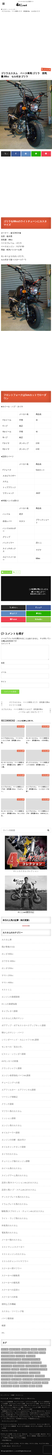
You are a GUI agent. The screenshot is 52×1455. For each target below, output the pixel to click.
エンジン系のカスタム (12, 1125)
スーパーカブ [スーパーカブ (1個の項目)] (23, 1363)
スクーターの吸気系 (11, 1282)
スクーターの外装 (10, 1297)
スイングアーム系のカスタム (15, 1175)
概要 (4, 1325)
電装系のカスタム (10, 1232)
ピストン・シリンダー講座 (14, 1054)
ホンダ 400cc (7, 954)
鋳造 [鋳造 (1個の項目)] (31, 1386)
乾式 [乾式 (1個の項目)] (4, 1383)
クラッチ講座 (8, 1104)
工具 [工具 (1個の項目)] (45, 1383)
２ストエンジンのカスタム (14, 1254)
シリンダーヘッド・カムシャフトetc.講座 (20, 1039)
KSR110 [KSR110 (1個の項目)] (25, 1349)
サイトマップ (17, 1446)
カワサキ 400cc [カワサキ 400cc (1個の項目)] (8, 1356)
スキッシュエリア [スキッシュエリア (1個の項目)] (9, 1363)
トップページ (5, 1395)
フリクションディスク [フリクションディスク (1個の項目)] (37, 1369)
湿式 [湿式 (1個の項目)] (16, 1386)
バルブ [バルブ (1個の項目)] (15, 1369)
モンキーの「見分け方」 (13, 1047)
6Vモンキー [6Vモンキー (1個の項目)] (15, 1349)
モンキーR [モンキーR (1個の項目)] (27, 1379)
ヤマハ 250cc (7, 975)
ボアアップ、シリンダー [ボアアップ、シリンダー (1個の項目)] (24, 1376)
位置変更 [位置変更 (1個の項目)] (13, 1383)
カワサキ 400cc (8, 961)
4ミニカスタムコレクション (26, 871)
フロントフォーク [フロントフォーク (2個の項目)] (9, 1373)
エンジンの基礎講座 (11, 996)
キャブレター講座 (10, 1011)
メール (3, 672)
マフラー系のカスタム (12, 1111)
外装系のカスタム (10, 1225)
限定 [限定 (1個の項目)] (39, 1386)
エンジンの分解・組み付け (14, 1139)
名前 (3, 663)
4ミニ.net (15, 1451)
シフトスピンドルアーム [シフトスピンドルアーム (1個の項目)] (11, 1359)
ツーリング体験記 (10, 1097)
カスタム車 (7, 572)
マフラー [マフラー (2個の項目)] (6, 1379)
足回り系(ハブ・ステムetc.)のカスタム (19, 1189)
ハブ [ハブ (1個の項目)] (43, 1366)
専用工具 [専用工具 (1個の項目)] (36, 1383)
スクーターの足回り (11, 1289)
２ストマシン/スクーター (13, 1247)
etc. (3, 1332)
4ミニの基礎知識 (9, 1004)
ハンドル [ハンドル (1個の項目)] (6, 1369)
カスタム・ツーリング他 (13, 1311)
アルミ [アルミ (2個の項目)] (42, 1349)
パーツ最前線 (8, 1318)
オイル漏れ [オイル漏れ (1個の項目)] (33, 1353)
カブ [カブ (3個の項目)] (42, 1353)
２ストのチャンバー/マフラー (15, 1261)
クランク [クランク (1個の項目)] (31, 1356)
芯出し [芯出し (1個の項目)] (24, 1386)
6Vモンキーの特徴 (10, 1061)
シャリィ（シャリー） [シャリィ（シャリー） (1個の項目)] (31, 1359)
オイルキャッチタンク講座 (14, 1147)
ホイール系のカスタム (12, 1168)
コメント (5, 643)
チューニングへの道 (11, 1082)
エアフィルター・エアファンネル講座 (19, 1089)
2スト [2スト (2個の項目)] (5, 1349)
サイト (3, 682)
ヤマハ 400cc (7, 982)
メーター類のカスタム (12, 1239)
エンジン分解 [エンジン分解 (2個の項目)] (7, 1353)
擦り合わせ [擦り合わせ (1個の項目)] (6, 1386)
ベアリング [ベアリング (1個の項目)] (23, 1373)
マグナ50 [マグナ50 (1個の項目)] (40, 1376)
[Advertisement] (26, 39)
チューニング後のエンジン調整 (16, 1161)
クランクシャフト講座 (12, 1068)
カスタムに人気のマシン (13, 1018)
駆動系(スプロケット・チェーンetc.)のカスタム (23, 1211)
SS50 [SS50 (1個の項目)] (34, 1349)
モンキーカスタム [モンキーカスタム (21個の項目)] (41, 1379)
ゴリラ (17, 572)
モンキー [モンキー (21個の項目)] (16, 1379)
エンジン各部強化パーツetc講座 (16, 1075)
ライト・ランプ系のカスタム (15, 1218)
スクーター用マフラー (12, 1268)
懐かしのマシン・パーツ (13, 1032)
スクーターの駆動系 (11, 1275)
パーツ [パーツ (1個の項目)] (24, 1369)
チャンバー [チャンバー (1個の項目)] (36, 1363)
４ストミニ (7, 989)
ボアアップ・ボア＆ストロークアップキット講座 (24, 1025)
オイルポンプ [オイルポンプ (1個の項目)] (20, 1353)
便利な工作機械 (9, 1304)
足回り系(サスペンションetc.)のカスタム (20, 1182)
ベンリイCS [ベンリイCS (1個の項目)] (35, 1373)
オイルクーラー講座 (11, 1132)
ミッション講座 (9, 1118)
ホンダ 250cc (7, 968)
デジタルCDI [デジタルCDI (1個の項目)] (18, 1366)
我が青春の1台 (8, 946)
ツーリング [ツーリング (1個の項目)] (6, 1366)
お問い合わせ (7, 1446)
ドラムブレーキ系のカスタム (15, 1204)
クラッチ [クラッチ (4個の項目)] (20, 1356)
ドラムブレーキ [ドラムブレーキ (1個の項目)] (32, 1366)
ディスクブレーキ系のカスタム (16, 1197)
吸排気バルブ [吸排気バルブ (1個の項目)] (24, 1383)
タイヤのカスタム (10, 1154)
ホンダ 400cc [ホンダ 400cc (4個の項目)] (7, 1376)
